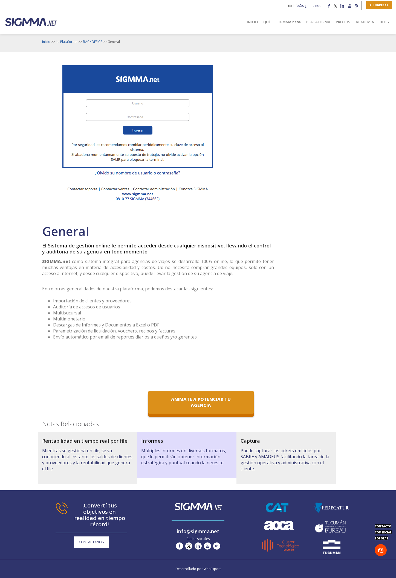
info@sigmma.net (306, 5)
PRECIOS (343, 21)
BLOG (384, 21)
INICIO (252, 21)
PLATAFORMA (318, 21)
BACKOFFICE (92, 41)
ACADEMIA (365, 21)
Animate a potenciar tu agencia (201, 402)
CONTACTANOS (91, 541)
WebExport (212, 569)
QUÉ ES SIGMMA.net (282, 21)
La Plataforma (66, 41)
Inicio (46, 41)
